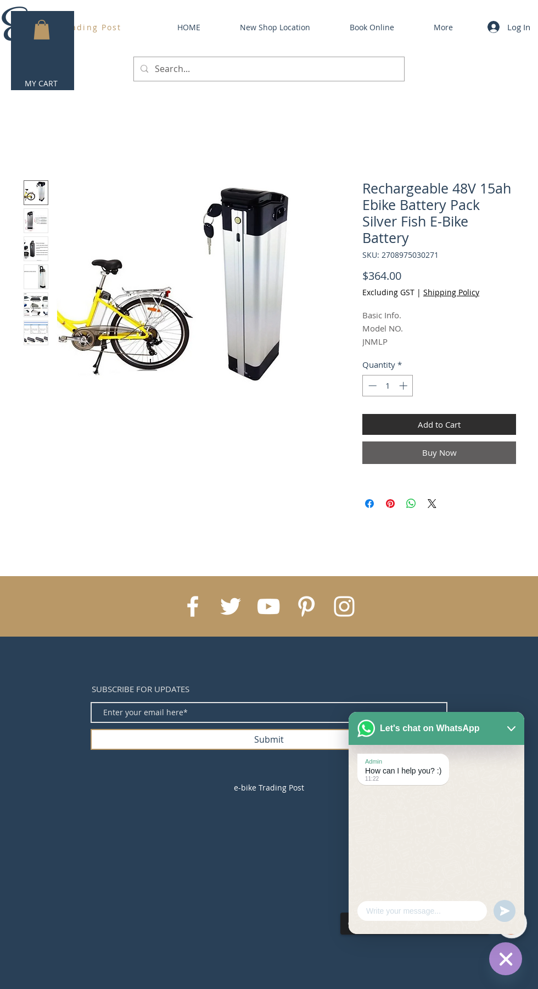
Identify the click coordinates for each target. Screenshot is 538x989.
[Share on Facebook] (369, 503)
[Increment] (404, 385)
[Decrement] (371, 385)
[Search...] (268, 69)
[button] (41, 30)
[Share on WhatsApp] (411, 503)
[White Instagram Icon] (344, 606)
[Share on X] (432, 503)
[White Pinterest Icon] (306, 606)
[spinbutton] (388, 385)
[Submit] (269, 739)
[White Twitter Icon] (230, 606)
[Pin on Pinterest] (390, 503)
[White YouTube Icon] (268, 606)
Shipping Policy (451, 292)
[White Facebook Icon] (192, 606)
